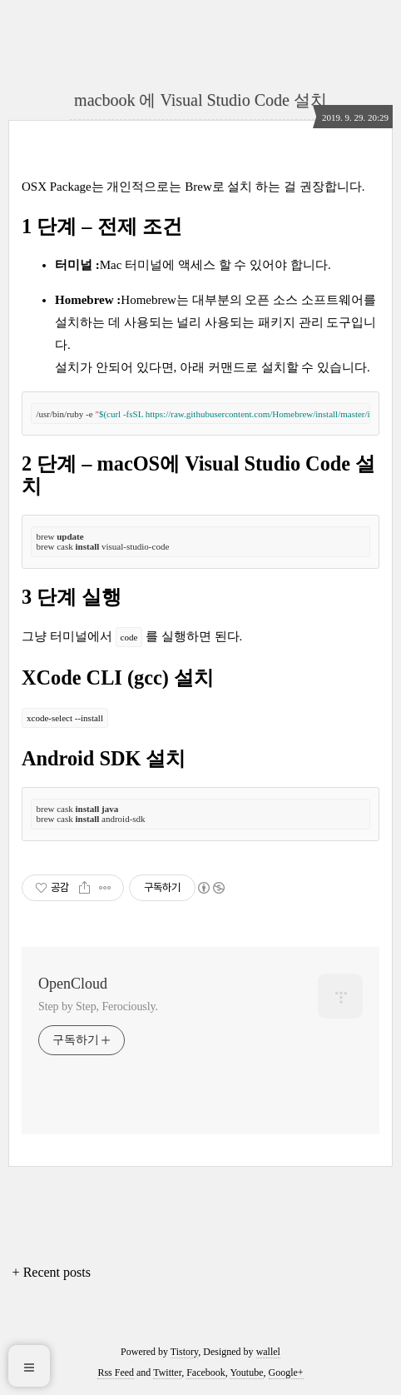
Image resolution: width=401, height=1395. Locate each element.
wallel (268, 1352)
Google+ (286, 1372)
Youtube (246, 1372)
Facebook (205, 1372)
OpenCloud (72, 983)
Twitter (167, 1372)
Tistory (184, 1352)
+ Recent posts (51, 1272)
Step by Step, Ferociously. (98, 1006)
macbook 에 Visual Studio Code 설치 (200, 100)
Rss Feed (115, 1372)
